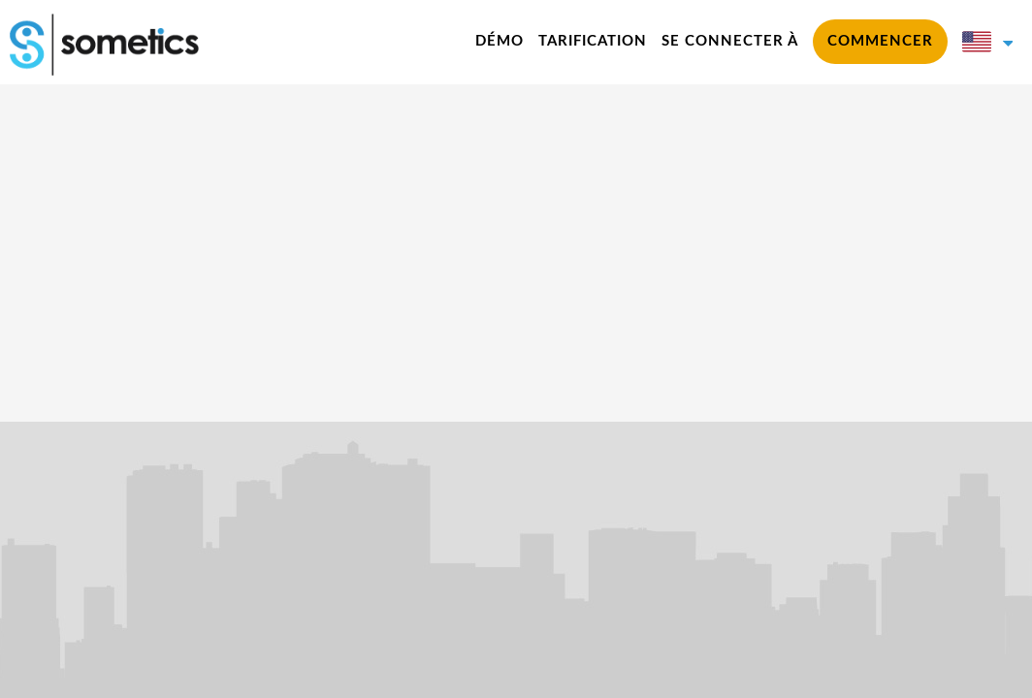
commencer (880, 41)
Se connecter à (729, 41)
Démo (499, 41)
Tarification (592, 41)
